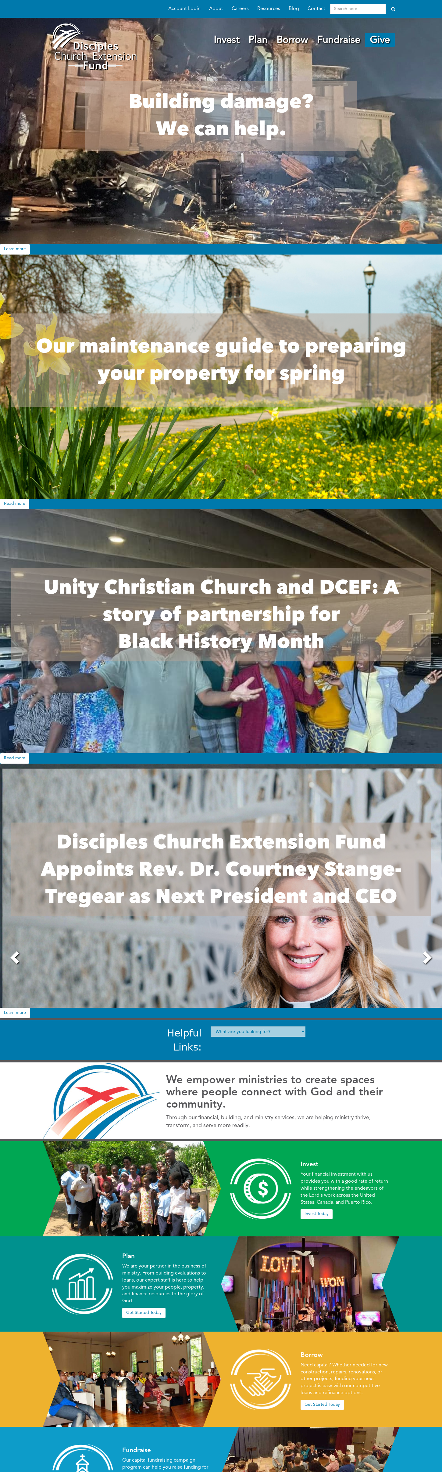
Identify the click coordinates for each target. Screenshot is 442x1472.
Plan (257, 40)
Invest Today (317, 1214)
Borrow (292, 40)
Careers (240, 8)
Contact (316, 8)
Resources (268, 8)
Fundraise (338, 40)
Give (380, 40)
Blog (294, 8)
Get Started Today (144, 1313)
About (216, 8)
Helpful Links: (184, 1040)
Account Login (184, 8)
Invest (226, 40)
